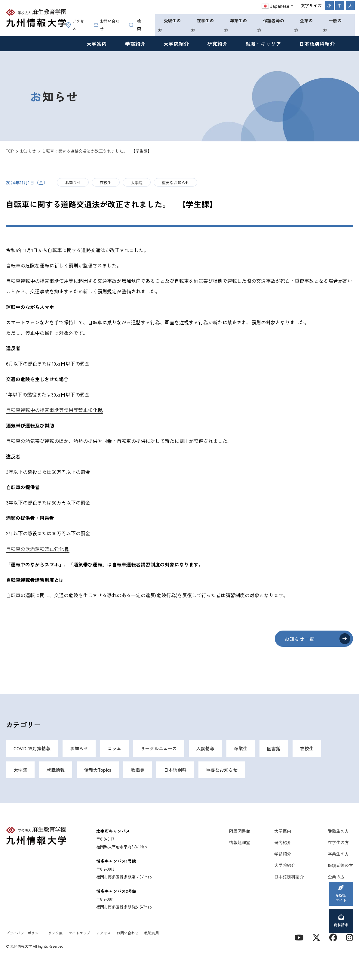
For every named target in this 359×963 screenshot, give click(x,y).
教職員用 (151, 932)
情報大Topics (97, 770)
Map (143, 847)
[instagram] (349, 937)
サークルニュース (159, 748)
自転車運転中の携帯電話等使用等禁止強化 (51, 409)
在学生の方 (202, 25)
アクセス (75, 25)
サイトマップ (79, 932)
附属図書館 (239, 831)
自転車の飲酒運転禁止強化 (35, 548)
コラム (114, 748)
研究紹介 (217, 43)
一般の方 (332, 25)
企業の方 (303, 25)
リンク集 (55, 932)
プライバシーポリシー (24, 932)
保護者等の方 (270, 25)
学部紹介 (135, 43)
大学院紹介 (176, 43)
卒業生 (240, 748)
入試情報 (205, 748)
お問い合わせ (106, 25)
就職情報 (56, 770)
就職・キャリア (263, 43)
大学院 (137, 182)
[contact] (333, 937)
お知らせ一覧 (299, 638)
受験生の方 (169, 25)
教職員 (137, 770)
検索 (135, 25)
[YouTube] (299, 937)
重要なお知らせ (175, 182)
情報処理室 (239, 842)
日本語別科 (175, 770)
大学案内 (97, 43)
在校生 (106, 182)
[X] (316, 937)
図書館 (274, 748)
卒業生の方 (235, 25)
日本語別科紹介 (317, 43)
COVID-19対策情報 (32, 748)
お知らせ (73, 182)
